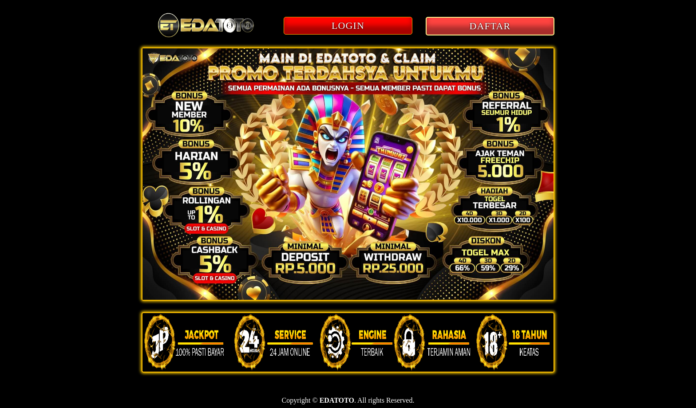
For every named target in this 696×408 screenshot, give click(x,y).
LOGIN (348, 25)
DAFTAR (490, 25)
